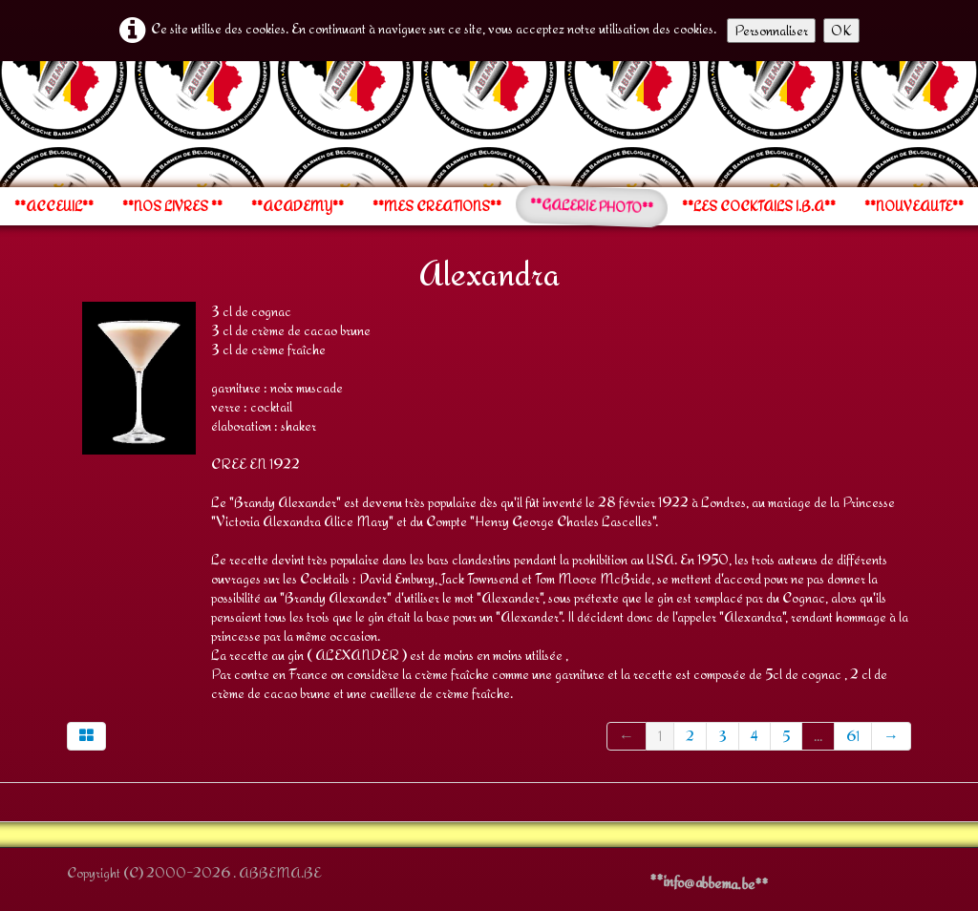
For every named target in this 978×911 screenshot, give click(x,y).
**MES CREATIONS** (436, 206)
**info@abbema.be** (708, 882)
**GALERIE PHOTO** (592, 206)
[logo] (66, 122)
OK (841, 30)
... (818, 736)
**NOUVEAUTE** (914, 206)
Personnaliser (771, 30)
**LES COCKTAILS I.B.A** (759, 206)
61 (853, 736)
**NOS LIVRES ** (172, 206)
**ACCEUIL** (54, 206)
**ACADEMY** (297, 206)
